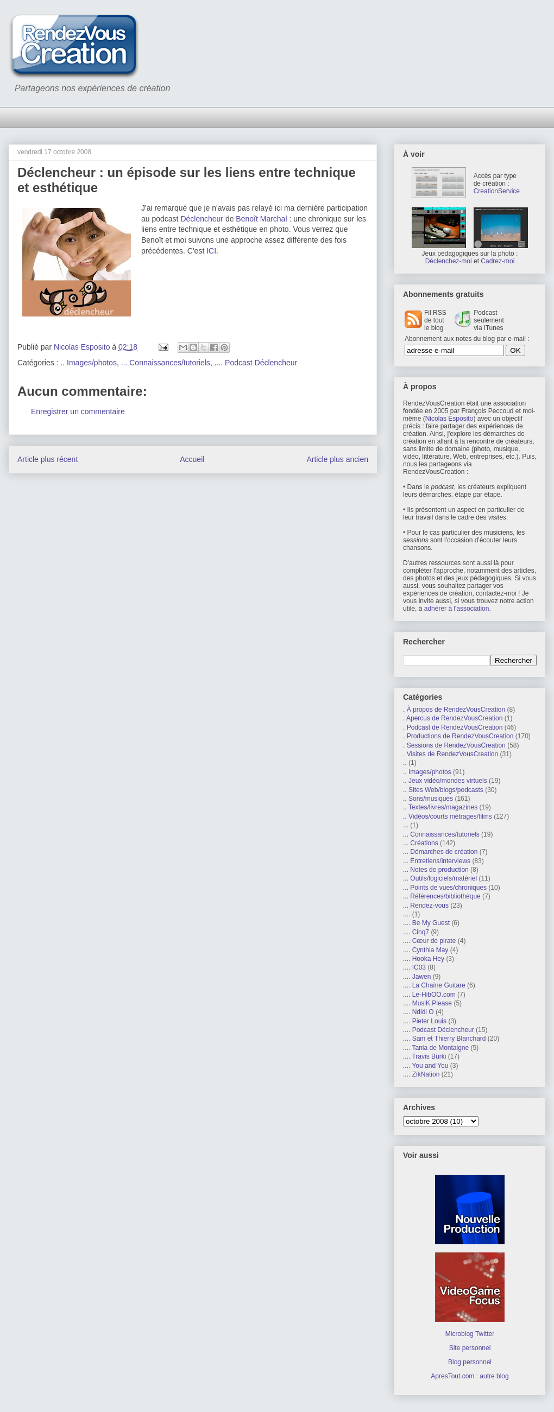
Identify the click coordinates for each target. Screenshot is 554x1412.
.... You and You (425, 1065)
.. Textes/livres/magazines (440, 807)
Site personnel (470, 1348)
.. (405, 763)
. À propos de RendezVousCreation (454, 709)
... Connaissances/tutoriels (165, 362)
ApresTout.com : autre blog (469, 1376)
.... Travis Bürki (424, 1056)
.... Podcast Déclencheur (256, 362)
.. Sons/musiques (428, 798)
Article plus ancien (337, 459)
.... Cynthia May (425, 950)
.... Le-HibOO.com (429, 994)
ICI (211, 250)
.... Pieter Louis (424, 1021)
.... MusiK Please (427, 1003)
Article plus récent (47, 459)
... (405, 825)
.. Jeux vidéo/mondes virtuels (445, 780)
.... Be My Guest (426, 923)
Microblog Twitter (469, 1334)
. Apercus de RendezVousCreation (452, 718)
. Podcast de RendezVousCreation (452, 727)
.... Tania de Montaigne (436, 1048)
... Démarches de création (440, 852)
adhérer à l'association (456, 608)
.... (406, 914)
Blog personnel (470, 1362)
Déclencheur (201, 218)
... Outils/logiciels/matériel (440, 878)
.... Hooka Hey (423, 959)
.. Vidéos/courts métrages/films (447, 816)
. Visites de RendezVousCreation (450, 754)
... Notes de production (436, 869)
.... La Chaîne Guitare (434, 985)
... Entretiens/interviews (436, 861)
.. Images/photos (88, 362)
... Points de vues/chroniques (445, 887)
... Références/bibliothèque (442, 896)
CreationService (497, 191)
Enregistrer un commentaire (78, 411)
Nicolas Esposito (449, 418)
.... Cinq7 (416, 932)
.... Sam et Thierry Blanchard (444, 1038)
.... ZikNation (421, 1074)
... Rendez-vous (426, 905)
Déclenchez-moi (448, 261)
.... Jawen (417, 976)
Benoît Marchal (261, 218)
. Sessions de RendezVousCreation (454, 745)
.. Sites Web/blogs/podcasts (443, 790)
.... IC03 (414, 967)
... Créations (420, 843)
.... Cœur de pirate (429, 941)
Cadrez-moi (497, 261)
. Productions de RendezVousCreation (458, 736)
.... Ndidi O (418, 1012)
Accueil (192, 459)
